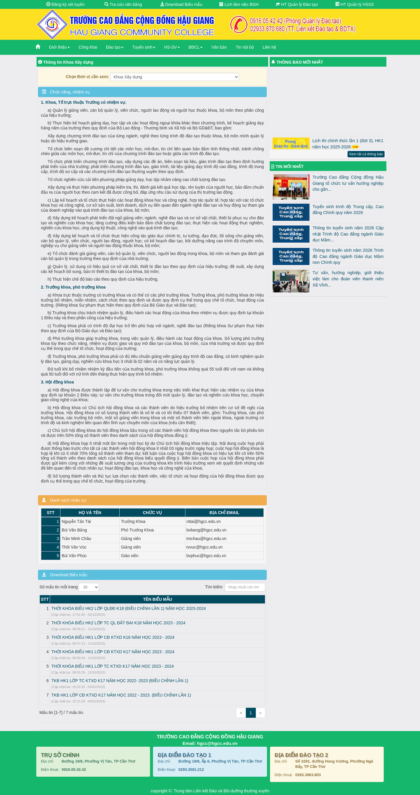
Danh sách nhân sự (64, 500)
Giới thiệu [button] (59, 47)
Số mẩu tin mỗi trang (69, 587)
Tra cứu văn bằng (123, 4)
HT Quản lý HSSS (354, 4)
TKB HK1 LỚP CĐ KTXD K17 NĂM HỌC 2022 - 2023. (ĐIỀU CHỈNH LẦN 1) (121, 695)
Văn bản (219, 47)
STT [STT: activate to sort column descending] (45, 599)
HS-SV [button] (172, 47)
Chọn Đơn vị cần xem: (87, 76)
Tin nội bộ (245, 47)
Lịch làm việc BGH (239, 4)
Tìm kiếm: (235, 587)
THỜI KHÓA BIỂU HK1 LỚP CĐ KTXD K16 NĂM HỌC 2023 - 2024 (112, 637)
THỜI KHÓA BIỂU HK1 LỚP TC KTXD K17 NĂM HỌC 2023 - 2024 (112, 666)
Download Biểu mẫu (181, 4)
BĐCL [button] (195, 47)
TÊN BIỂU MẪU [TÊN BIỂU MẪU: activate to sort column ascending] (157, 599)
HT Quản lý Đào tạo (297, 4)
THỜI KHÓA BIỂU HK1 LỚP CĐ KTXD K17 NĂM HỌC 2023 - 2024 (112, 651)
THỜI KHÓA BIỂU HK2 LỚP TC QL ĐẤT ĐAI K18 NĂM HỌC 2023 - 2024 (118, 622)
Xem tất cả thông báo (366, 154)
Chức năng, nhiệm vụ (66, 91)
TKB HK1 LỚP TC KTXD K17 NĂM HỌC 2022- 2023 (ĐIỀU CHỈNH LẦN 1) (119, 680)
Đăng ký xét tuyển (65, 4)
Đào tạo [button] (114, 47)
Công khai (88, 47)
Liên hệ (269, 47)
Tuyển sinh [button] (143, 47)
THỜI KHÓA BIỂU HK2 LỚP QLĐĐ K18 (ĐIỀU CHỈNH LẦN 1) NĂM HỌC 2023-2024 (128, 608)
